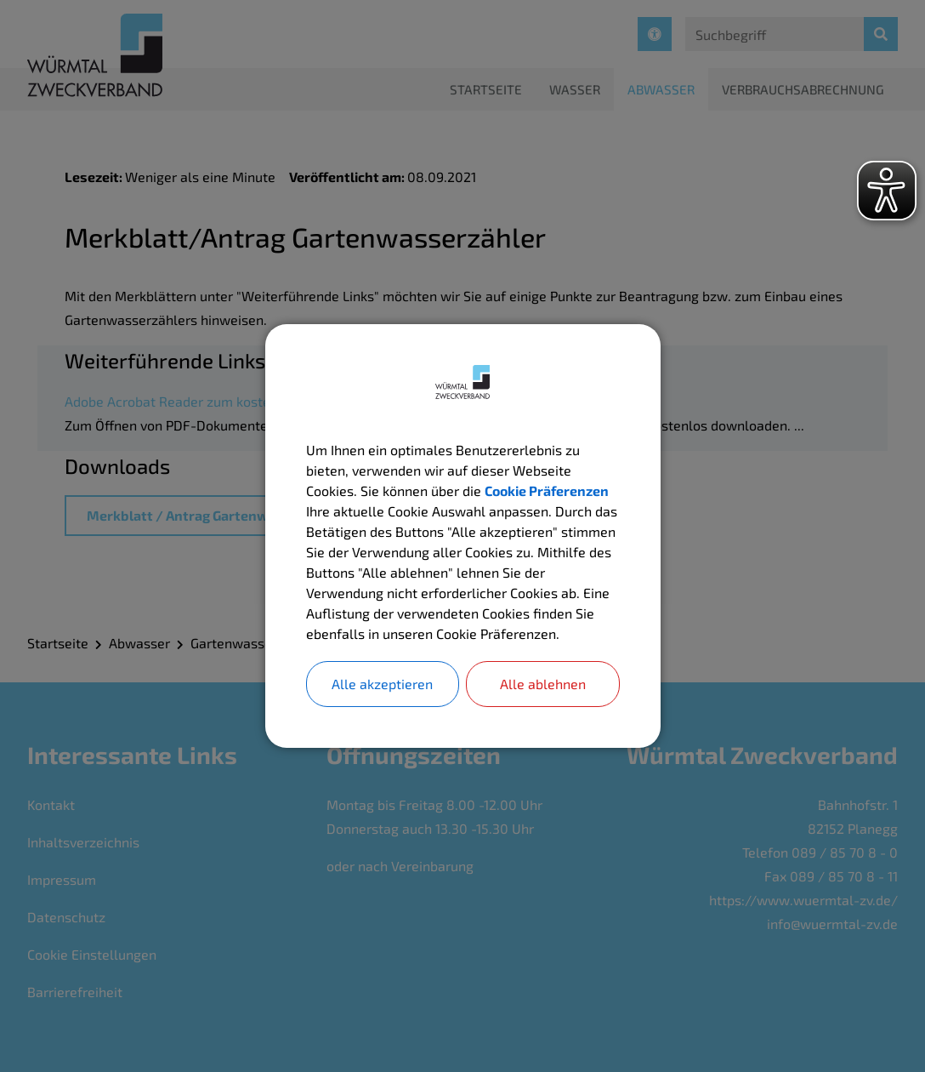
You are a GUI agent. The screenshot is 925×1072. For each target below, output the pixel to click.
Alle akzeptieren (382, 684)
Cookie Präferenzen (547, 490)
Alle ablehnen (543, 684)
